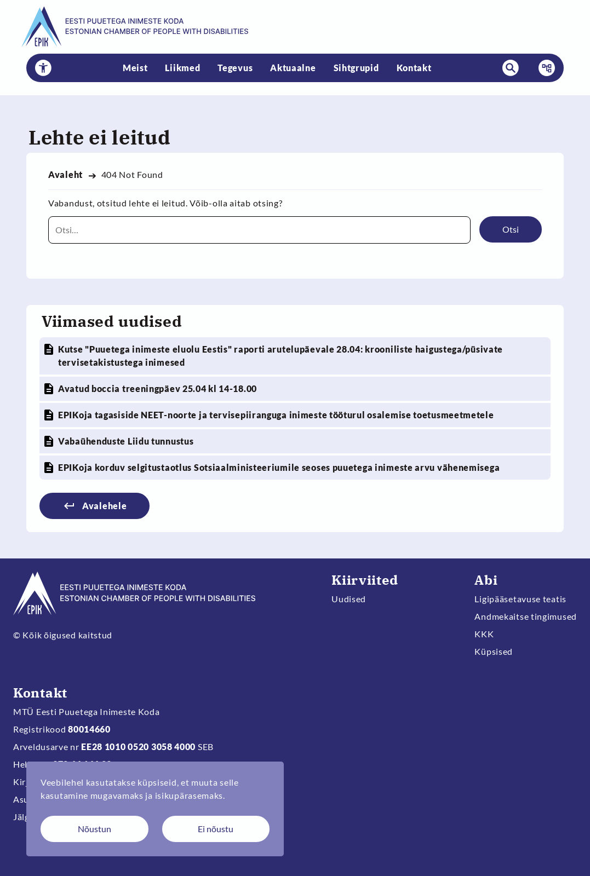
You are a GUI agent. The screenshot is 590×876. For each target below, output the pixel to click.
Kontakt (414, 67)
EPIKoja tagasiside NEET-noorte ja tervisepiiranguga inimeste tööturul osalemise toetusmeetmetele (276, 415)
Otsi (510, 229)
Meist (135, 67)
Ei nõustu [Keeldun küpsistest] (215, 828)
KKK (484, 634)
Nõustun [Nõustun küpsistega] (94, 828)
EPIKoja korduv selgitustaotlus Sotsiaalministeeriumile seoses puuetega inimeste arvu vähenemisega (279, 467)
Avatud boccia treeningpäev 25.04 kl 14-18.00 (157, 388)
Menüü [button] (543, 68)
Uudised (348, 598)
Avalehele (104, 505)
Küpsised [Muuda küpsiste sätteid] (493, 651)
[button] (43, 68)
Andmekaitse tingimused (525, 616)
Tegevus (235, 67)
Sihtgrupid (356, 67)
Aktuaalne (293, 67)
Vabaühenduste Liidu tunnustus (125, 441)
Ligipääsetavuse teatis (520, 598)
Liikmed (182, 67)
